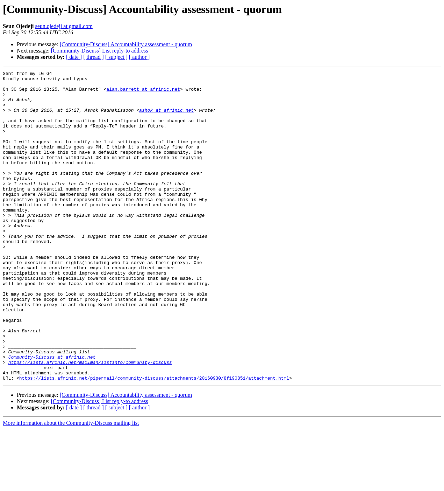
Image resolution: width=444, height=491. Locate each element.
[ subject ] (116, 57)
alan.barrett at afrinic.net (143, 93)
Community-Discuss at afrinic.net (52, 415)
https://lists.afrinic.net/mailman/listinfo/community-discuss (90, 421)
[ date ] (74, 57)
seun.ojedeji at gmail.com (63, 26)
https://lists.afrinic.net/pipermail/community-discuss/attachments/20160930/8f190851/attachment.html (154, 440)
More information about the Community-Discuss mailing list (71, 485)
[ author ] (139, 57)
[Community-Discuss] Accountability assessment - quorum (126, 44)
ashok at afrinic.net (166, 118)
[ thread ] (93, 57)
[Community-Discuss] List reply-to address (99, 51)
